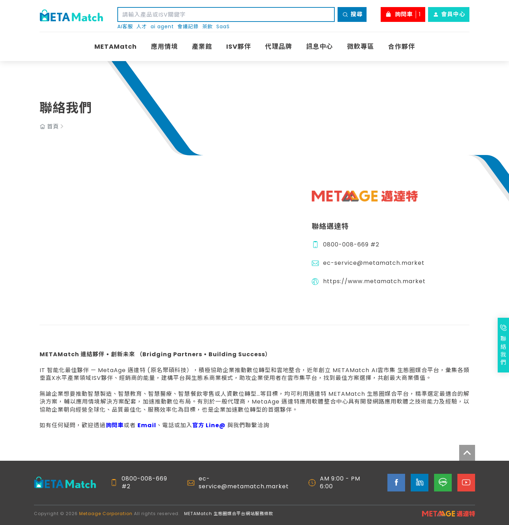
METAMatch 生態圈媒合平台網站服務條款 (228, 514)
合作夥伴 (401, 46)
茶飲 (207, 26)
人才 (141, 26)
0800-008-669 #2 (351, 245)
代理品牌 (278, 46)
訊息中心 (319, 46)
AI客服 (125, 26)
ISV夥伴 (238, 46)
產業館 (202, 46)
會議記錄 (188, 26)
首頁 (53, 127)
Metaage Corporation (106, 514)
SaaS (223, 26)
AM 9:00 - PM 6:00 (340, 482)
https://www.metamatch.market (374, 281)
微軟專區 (360, 46)
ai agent (162, 26)
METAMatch (115, 46)
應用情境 (164, 46)
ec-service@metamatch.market (374, 263)
